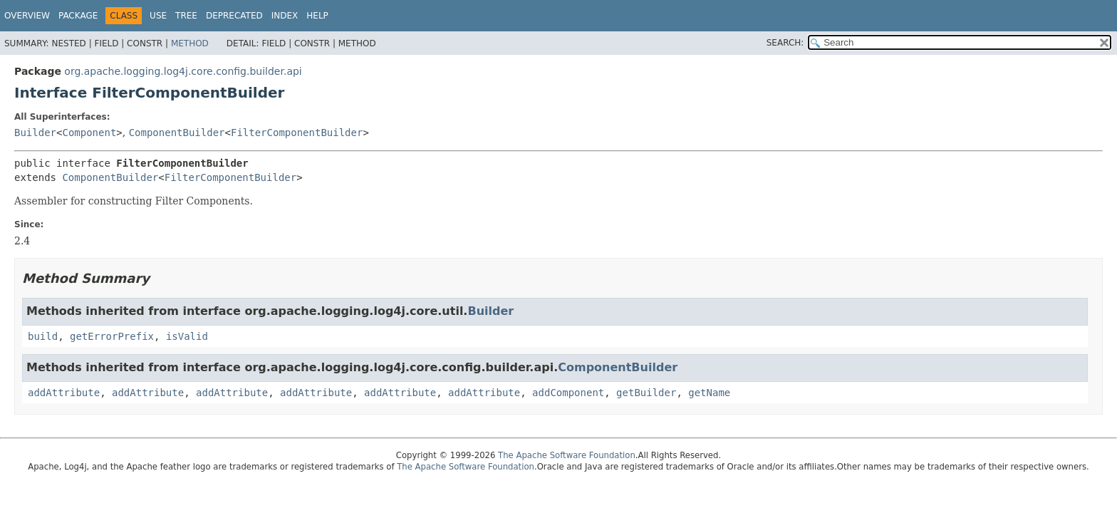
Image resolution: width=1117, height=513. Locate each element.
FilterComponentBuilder (297, 132)
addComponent (568, 392)
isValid (187, 336)
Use (158, 16)
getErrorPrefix (112, 336)
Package (78, 16)
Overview (27, 16)
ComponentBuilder (177, 132)
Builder (35, 132)
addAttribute (64, 392)
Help (317, 16)
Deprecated (234, 16)
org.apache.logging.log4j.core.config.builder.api (182, 71)
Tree (186, 16)
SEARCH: (785, 43)
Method (190, 43)
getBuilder (646, 392)
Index (284, 16)
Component (89, 132)
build (43, 336)
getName (709, 392)
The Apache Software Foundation (566, 455)
